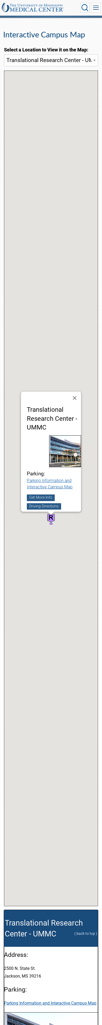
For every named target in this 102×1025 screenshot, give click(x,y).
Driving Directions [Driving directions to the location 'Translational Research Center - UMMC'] (44, 506)
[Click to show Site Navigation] (96, 7)
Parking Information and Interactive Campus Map (50, 1003)
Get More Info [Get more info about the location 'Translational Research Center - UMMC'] (40, 498)
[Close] (74, 398)
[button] (51, 518)
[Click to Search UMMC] (85, 7)
